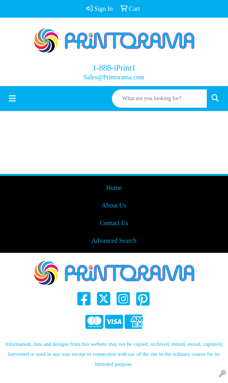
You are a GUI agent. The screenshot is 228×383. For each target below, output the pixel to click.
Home (114, 187)
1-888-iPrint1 (114, 67)
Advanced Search (113, 240)
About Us (114, 205)
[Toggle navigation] (12, 98)
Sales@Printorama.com (114, 77)
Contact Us (114, 223)
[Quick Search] (159, 98)
